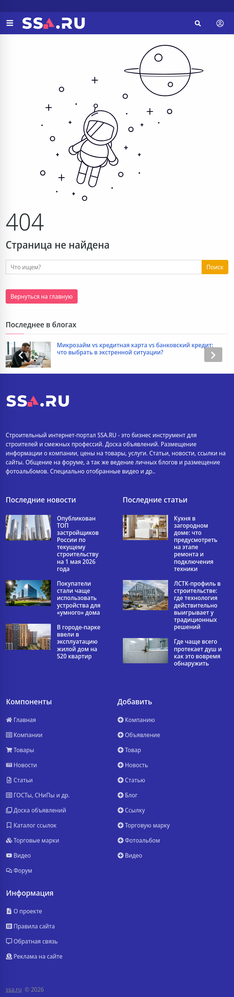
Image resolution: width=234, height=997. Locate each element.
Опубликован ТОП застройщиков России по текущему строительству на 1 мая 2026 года (78, 544)
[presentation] (21, 355)
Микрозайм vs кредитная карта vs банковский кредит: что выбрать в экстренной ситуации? (135, 349)
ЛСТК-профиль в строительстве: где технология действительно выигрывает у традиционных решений (197, 605)
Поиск (214, 267)
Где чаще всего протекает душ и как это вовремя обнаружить (198, 652)
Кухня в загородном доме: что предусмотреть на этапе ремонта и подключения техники (196, 544)
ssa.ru (14, 989)
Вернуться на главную (42, 296)
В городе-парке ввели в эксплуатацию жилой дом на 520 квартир (79, 642)
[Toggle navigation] (220, 23)
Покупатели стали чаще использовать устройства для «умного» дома (79, 598)
